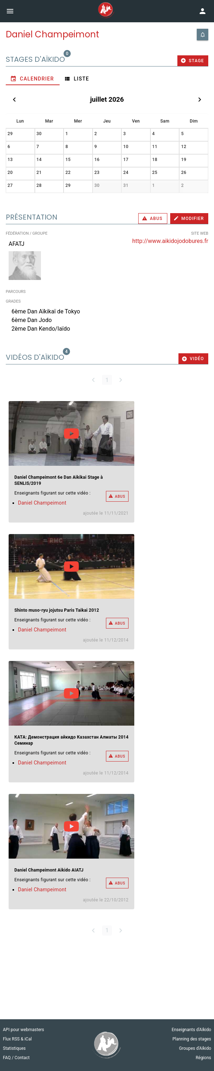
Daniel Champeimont (42, 503)
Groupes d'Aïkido (195, 1048)
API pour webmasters (23, 1029)
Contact (22, 1057)
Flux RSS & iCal (17, 1039)
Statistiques (14, 1048)
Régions (203, 1057)
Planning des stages (191, 1039)
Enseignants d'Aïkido (191, 1029)
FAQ (7, 1057)
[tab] (33, 78)
